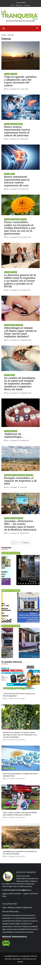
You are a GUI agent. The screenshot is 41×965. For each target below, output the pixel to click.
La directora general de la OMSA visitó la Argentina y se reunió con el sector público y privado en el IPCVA (20, 281)
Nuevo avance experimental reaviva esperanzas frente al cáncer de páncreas (17, 131)
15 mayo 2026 (21, 817)
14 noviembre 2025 (25, 237)
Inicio (12, 5)
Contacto (27, 5)
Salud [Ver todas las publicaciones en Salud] (20, 124)
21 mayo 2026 (21, 698)
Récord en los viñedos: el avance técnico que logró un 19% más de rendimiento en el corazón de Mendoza (20, 735)
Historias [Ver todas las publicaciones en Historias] (13, 807)
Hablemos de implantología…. (14, 435)
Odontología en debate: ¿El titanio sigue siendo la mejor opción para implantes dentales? (20, 332)
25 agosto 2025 (24, 440)
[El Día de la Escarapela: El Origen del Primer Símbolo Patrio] (20, 758)
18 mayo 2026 (21, 778)
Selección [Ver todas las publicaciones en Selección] (23, 219)
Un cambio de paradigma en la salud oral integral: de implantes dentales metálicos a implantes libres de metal (19, 383)
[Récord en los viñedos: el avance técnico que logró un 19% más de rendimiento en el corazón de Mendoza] (20, 717)
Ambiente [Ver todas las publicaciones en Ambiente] (7, 475)
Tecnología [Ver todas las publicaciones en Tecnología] (19, 325)
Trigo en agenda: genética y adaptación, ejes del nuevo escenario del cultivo (20, 81)
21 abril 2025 (23, 487)
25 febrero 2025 (24, 533)
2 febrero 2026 (24, 139)
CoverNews (26, 959)
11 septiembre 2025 (25, 393)
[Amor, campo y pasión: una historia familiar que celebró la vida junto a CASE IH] (20, 797)
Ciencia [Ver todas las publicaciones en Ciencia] (7, 74)
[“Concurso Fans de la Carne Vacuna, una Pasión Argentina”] (20, 678)
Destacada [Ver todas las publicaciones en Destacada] (14, 124)
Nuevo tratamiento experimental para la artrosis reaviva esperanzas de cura (17, 181)
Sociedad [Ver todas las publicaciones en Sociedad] (26, 688)
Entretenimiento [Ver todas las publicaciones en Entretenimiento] (8, 688)
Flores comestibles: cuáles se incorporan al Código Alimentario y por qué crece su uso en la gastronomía (19, 228)
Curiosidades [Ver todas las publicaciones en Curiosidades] (15, 219)
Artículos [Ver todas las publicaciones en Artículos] (6, 768)
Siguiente (26, 542)
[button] (3, 28)
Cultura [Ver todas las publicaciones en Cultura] (13, 518)
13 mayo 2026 (21, 856)
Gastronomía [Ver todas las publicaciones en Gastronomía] (18, 688)
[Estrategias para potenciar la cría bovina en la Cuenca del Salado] (20, 836)
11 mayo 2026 (24, 89)
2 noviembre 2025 (25, 290)
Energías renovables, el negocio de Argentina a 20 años (20, 480)
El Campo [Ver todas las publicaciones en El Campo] (14, 74)
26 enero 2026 (24, 189)
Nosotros (19, 5)
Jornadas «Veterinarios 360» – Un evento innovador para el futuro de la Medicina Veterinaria (20, 525)
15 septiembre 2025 (25, 340)
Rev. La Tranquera (11, 89)
